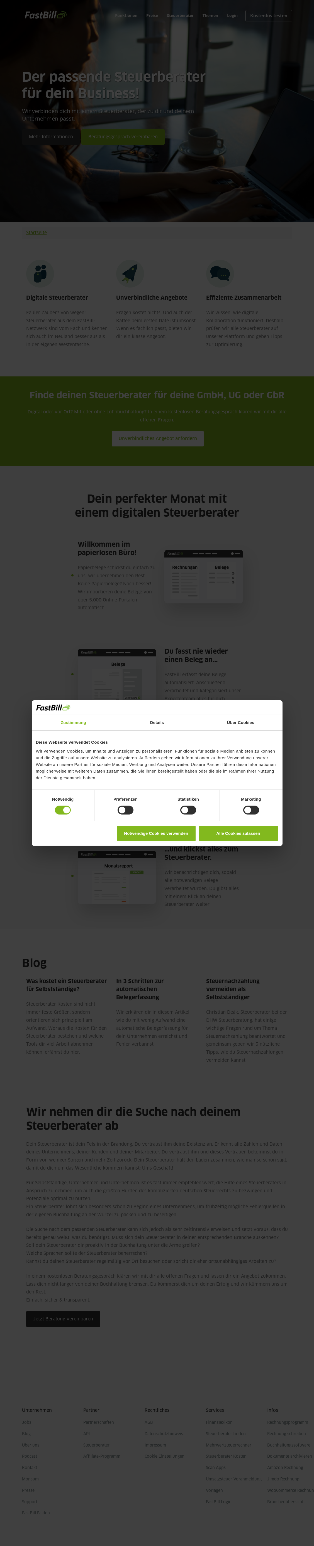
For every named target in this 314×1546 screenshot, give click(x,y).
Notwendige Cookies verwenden (156, 833)
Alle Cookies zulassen (238, 833)
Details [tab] (157, 722)
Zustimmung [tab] (73, 722)
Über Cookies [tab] (240, 722)
